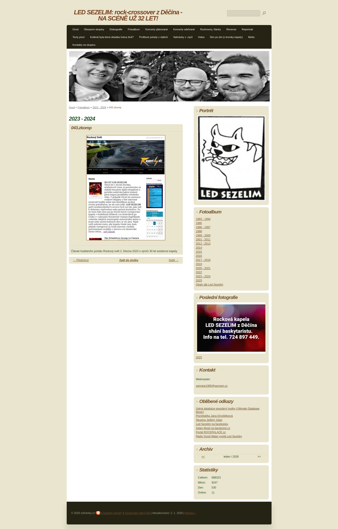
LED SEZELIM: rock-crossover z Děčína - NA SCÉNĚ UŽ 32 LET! (128, 15)
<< (203, 456)
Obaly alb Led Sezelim (209, 284)
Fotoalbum (134, 29)
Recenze (231, 29)
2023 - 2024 (99, 107)
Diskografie (116, 29)
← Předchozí (81, 260)
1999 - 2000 (203, 235)
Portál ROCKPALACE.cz (211, 432)
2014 (199, 247)
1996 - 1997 (203, 227)
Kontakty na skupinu (84, 44)
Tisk (147, 513)
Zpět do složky (128, 260)
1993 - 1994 (203, 219)
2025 (199, 280)
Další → (174, 260)
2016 (199, 256)
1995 (199, 223)
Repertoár (247, 29)
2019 (199, 264)
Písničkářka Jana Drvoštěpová (214, 416)
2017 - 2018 (203, 260)
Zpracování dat (134, 513)
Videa (201, 37)
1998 (199, 231)
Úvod (76, 29)
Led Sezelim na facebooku (212, 424)
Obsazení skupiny (94, 29)
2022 (199, 272)
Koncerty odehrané (184, 29)
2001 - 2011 (203, 239)
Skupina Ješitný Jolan (209, 420)
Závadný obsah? (112, 513)
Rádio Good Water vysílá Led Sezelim (219, 436)
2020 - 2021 (203, 268)
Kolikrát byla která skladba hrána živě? (112, 37)
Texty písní (79, 37)
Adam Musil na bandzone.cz (213, 428)
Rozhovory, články (210, 29)
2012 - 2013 (203, 243)
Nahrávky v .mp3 (183, 37)
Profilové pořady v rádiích (153, 37)
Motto (251, 37)
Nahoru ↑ (190, 513)
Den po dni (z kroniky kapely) (226, 37)
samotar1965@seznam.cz (212, 385)
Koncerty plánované (156, 29)
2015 (199, 251)
